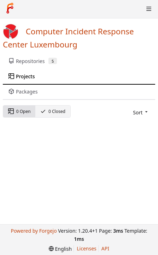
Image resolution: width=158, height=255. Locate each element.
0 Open (19, 111)
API (105, 248)
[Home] (10, 9)
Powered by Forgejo (34, 230)
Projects (21, 76)
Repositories (32, 61)
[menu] (140, 112)
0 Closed (52, 111)
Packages (22, 91)
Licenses (86, 248)
